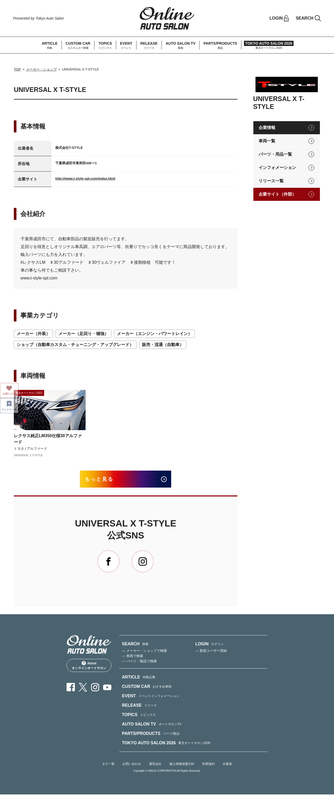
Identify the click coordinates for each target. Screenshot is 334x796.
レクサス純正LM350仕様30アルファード (48, 439)
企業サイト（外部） (277, 194)
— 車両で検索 (132, 657)
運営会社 (155, 765)
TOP (17, 69)
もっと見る (102, 480)
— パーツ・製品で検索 (139, 662)
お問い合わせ (131, 765)
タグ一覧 (108, 765)
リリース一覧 (271, 181)
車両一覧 (267, 141)
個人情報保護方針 (181, 765)
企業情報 (267, 127)
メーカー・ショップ (41, 69)
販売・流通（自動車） (163, 344)
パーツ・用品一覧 (275, 154)
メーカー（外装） (33, 333)
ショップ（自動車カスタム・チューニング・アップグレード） (75, 344)
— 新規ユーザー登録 (211, 652)
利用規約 (208, 765)
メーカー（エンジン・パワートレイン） (154, 333)
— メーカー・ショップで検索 (144, 652)
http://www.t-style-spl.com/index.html (85, 178)
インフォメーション (277, 167)
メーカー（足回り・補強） (83, 333)
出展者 (227, 765)
